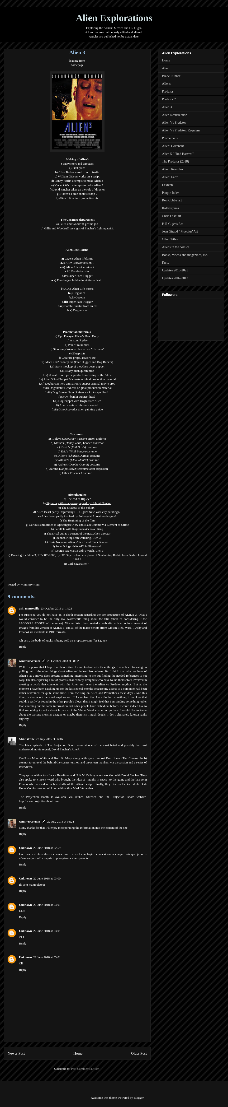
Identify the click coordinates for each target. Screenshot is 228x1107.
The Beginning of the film (78, 520)
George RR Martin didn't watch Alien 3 (79, 550)
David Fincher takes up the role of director (78, 189)
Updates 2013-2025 (175, 270)
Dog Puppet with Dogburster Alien (79, 401)
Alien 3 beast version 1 (80, 263)
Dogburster (80, 310)
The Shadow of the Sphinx (78, 507)
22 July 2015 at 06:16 (49, 739)
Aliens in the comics (175, 247)
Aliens (166, 83)
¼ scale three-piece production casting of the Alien (80, 375)
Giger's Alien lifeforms (79, 258)
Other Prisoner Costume (77, 473)
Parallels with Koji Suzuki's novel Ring (79, 529)
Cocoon (80, 297)
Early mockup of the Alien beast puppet (79, 366)
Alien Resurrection (174, 115)
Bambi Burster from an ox (80, 306)
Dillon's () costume (78, 455)
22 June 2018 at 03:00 (47, 878)
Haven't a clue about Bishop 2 (78, 193)
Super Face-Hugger (81, 301)
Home (77, 1053)
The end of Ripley (78, 499)
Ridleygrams (170, 208)
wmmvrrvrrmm (29, 661)
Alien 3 (167, 107)
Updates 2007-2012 (175, 278)
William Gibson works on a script (79, 176)
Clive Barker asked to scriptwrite (78, 172)
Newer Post (16, 1053)
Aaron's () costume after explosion (78, 468)
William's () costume (78, 460)
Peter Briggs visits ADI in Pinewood (78, 546)
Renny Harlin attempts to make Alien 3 (79, 180)
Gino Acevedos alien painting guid (79, 409)
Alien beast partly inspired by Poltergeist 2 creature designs (78, 516)
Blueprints (78, 353)
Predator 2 (169, 99)
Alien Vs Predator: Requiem (181, 130)
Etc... (165, 263)
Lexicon (167, 185)
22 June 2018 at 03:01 (47, 905)
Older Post (139, 1053)
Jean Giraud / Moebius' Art (180, 231)
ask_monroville (29, 608)
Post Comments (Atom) (85, 1068)
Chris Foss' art (171, 216)
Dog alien (79, 293)
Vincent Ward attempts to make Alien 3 (78, 185)
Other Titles (170, 239)
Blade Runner (171, 76)
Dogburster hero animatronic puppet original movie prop (80, 383)
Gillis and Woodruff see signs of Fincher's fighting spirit (79, 228)
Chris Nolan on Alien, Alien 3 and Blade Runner (78, 542)
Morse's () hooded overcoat (79, 443)
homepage (77, 65)
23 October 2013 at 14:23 (56, 608)
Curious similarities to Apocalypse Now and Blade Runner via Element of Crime (79, 524)
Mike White (27, 739)
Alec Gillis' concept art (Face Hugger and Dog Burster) (79, 362)
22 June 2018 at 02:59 (47, 848)
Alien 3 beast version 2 (80, 267)
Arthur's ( (64, 464)
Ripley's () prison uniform (79, 438)
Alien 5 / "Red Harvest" (178, 154)
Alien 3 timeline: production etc (79, 198)
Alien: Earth (170, 177)
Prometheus (170, 138)
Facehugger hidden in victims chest (79, 280)
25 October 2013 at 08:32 (63, 661)
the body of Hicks (42, 640)
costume (95, 464)
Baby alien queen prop (80, 370)
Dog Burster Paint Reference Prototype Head (80, 392)
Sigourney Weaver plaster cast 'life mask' (78, 349)
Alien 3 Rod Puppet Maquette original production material (79, 379)
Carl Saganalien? (78, 563)
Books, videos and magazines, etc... (185, 255)
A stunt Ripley (79, 340)
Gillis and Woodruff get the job (79, 224)
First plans (78, 168)
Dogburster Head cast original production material (81, 388)
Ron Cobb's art (172, 200)
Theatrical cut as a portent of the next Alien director (78, 533)
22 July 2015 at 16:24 (60, 821)
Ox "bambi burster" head (79, 396)
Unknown (25, 848)
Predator (167, 91)
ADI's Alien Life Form (78, 288)
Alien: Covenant (173, 146)
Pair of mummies (79, 345)
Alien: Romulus (172, 169)
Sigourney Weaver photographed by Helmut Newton (78, 503)
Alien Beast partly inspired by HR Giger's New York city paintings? (78, 512)
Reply (22, 646)
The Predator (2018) (175, 161)
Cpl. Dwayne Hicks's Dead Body (78, 336)
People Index (170, 193)
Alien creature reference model (78, 405)
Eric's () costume (79, 451)
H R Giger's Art (172, 224)
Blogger (138, 1097)
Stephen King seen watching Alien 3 (78, 538)
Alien (165, 68)
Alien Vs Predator (174, 122)
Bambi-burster (80, 271)
